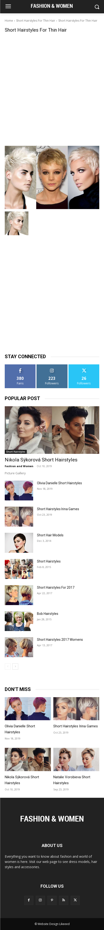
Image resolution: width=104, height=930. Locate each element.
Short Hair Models (50, 535)
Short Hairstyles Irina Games (58, 509)
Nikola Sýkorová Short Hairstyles (41, 460)
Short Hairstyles (15, 451)
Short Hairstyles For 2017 (55, 587)
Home (9, 21)
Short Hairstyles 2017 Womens (60, 639)
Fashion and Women (19, 466)
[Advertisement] (52, 89)
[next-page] (15, 666)
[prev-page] (8, 666)
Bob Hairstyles (47, 614)
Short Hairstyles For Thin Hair (35, 21)
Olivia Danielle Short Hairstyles (59, 483)
